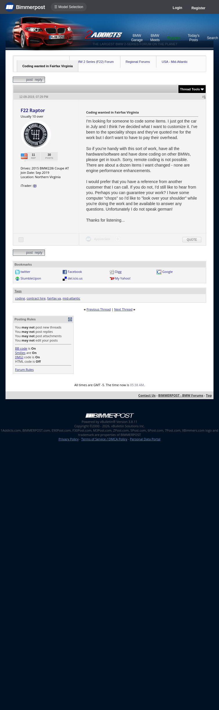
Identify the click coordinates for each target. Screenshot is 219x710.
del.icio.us (75, 278)
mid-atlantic (71, 298)
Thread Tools (190, 89)
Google (167, 271)
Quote (192, 239)
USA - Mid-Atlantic (174, 61)
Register (198, 8)
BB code (21, 348)
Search (212, 38)
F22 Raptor (33, 110)
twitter (25, 271)
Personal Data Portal (145, 439)
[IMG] (19, 357)
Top (209, 395)
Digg (118, 271)
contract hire (36, 298)
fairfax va (54, 298)
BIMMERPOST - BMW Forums (180, 395)
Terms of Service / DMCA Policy (104, 439)
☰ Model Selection (68, 7)
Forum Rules (24, 369)
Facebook (75, 271)
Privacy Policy (69, 439)
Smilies (20, 353)
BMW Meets (155, 38)
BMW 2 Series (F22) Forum (94, 61)
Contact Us (147, 395)
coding (20, 298)
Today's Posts (193, 38)
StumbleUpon (31, 278)
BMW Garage (137, 38)
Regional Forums (138, 61)
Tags (18, 291)
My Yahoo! (122, 278)
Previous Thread (98, 309)
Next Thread (123, 309)
